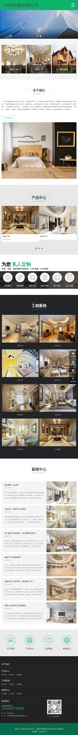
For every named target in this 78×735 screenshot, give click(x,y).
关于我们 (39, 99)
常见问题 (19, 693)
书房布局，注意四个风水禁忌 (15, 517)
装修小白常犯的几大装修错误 (15, 613)
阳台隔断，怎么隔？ (12, 492)
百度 (40, 731)
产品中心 (39, 206)
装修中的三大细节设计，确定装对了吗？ (19, 589)
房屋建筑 (19, 674)
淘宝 (44, 731)
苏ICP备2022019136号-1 (27, 729)
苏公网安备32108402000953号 (47, 729)
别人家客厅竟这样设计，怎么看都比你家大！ (21, 541)
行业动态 (11, 693)
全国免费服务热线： (24, 707)
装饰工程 (4, 674)
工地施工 (11, 684)
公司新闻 (4, 693)
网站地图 (60, 729)
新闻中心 (39, 478)
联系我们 (6, 701)
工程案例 (39, 314)
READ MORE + (9, 126)
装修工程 (11, 674)
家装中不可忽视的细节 (13, 565)
